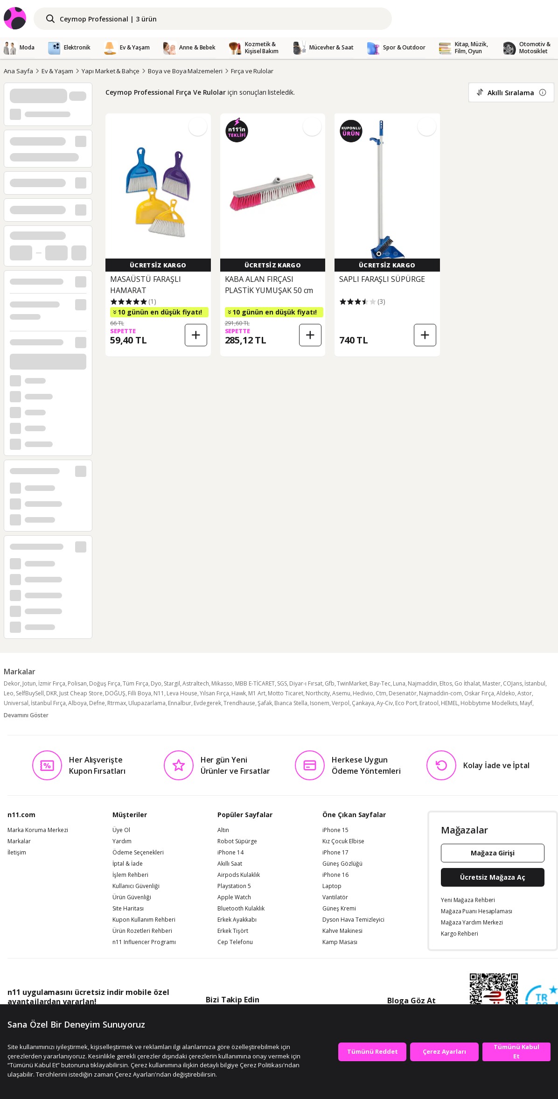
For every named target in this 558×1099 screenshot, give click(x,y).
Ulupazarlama (147, 703)
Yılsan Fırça (214, 693)
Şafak (265, 703)
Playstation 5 (234, 886)
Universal (16, 703)
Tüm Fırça (135, 683)
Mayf (526, 703)
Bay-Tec (380, 683)
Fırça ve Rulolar (252, 71)
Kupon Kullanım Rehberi (143, 920)
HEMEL (449, 703)
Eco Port (406, 703)
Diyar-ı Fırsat (305, 683)
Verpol (340, 703)
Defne (97, 703)
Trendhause (239, 703)
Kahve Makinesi (342, 931)
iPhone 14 (230, 852)
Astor (524, 693)
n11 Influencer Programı (144, 942)
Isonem (319, 703)
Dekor (12, 683)
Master (491, 683)
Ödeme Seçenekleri (138, 852)
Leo (9, 693)
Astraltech (195, 683)
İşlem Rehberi (130, 875)
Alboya (77, 703)
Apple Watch (234, 897)
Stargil (172, 683)
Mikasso (222, 683)
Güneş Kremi (339, 908)
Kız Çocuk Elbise (343, 841)
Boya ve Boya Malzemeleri (185, 71)
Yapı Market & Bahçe (111, 71)
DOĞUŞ (115, 693)
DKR (51, 693)
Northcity (318, 693)
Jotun (29, 683)
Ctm (381, 693)
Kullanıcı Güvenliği (136, 886)
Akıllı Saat (229, 864)
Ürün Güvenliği (131, 897)
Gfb (330, 683)
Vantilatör (335, 897)
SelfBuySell (30, 693)
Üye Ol (121, 830)
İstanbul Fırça (48, 703)
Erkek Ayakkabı (237, 920)
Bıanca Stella (290, 703)
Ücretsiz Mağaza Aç (492, 877)
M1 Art (256, 693)
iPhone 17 (335, 852)
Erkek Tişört (232, 931)
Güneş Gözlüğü (342, 864)
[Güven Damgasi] (541, 1002)
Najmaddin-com (440, 693)
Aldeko (505, 693)
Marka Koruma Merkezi (37, 830)
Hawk (238, 693)
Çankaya (363, 703)
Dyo (156, 683)
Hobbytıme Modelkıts (488, 703)
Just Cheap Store (81, 693)
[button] (379, 254)
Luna (399, 683)
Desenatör (403, 693)
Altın (223, 830)
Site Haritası (128, 908)
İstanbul (534, 683)
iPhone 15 (335, 830)
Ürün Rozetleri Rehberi (142, 931)
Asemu (341, 693)
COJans (512, 683)
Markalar (19, 841)
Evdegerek (207, 703)
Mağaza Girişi (493, 852)
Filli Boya (139, 693)
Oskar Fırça (479, 693)
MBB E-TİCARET (255, 683)
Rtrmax (116, 703)
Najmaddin (422, 683)
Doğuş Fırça (104, 683)
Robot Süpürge (237, 841)
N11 (158, 693)
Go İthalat (467, 683)
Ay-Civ (385, 703)
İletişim (16, 852)
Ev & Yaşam (58, 71)
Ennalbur (179, 703)
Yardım (122, 841)
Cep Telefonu (235, 942)
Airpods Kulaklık (238, 875)
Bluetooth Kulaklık (241, 908)
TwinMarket (352, 683)
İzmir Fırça (51, 683)
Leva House (182, 693)
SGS (282, 683)
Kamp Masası (339, 942)
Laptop (332, 886)
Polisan (77, 683)
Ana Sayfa (18, 71)
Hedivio (363, 693)
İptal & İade (127, 864)
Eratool (429, 703)
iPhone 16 (335, 875)
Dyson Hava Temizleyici (353, 920)
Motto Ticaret (285, 693)
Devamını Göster (26, 715)
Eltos (445, 683)
